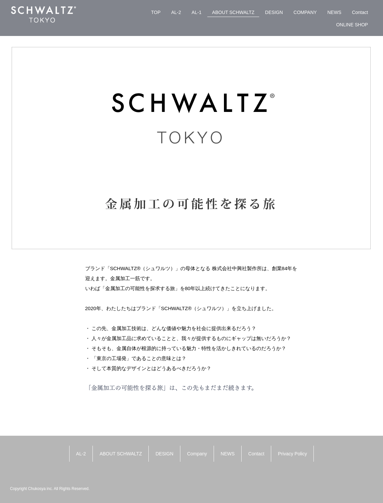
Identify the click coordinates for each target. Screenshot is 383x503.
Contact (360, 12)
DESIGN (274, 12)
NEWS (334, 12)
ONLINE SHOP (352, 24)
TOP (156, 12)
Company (197, 453)
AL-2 (176, 12)
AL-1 (197, 12)
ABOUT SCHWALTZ (233, 12)
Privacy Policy (292, 453)
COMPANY (305, 12)
